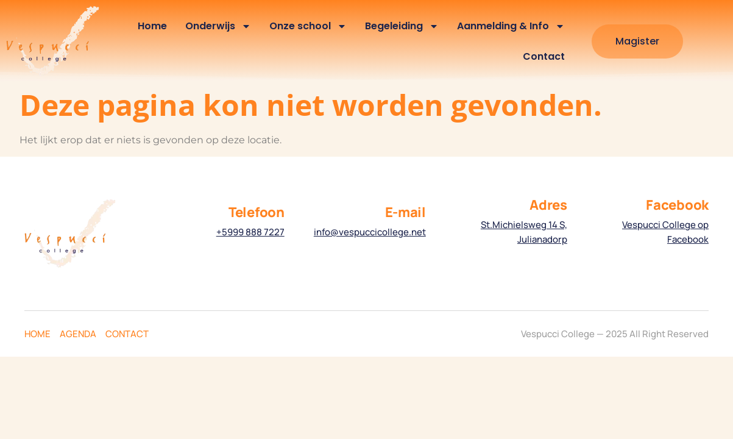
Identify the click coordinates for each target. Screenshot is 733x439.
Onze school (308, 26)
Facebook (677, 205)
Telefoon (256, 212)
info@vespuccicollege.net (370, 232)
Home (152, 26)
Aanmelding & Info (511, 26)
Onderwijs (218, 26)
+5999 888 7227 (250, 232)
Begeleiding (402, 26)
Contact (544, 56)
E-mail (405, 212)
